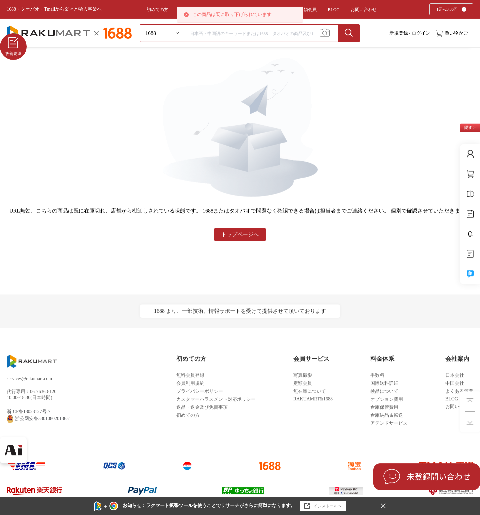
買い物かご (452, 33)
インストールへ (323, 506)
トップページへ (240, 234)
